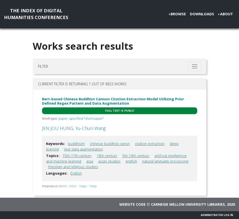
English (76, 173)
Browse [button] (178, 14)
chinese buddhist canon (110, 143)
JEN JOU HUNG (57, 128)
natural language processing (165, 161)
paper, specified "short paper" (81, 118)
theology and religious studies (73, 166)
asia (89, 161)
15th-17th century (77, 155)
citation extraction (150, 143)
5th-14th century (135, 155)
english (131, 161)
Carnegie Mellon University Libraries (188, 204)
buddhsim (76, 143)
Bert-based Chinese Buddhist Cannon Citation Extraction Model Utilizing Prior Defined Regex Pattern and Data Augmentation (113, 101)
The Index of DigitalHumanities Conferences (36, 14)
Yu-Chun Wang (90, 128)
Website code (132, 204)
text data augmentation (83, 149)
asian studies (109, 161)
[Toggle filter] (194, 66)
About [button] (226, 14)
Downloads (202, 14)
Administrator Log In (217, 215)
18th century (107, 155)
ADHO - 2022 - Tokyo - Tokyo (77, 186)
